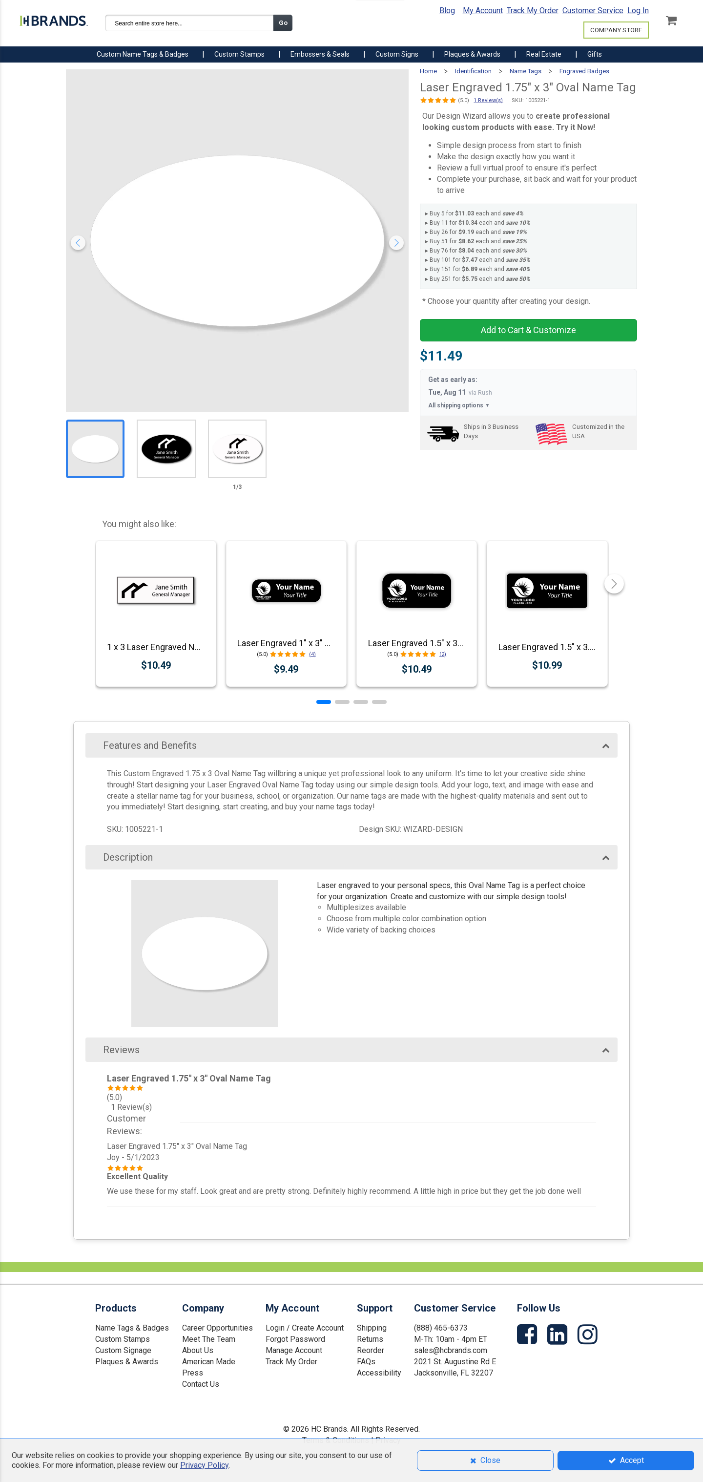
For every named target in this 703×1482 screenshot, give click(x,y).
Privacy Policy (204, 1465)
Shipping (372, 1328)
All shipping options (459, 405)
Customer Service (592, 10)
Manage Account (294, 1350)
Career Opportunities (217, 1328)
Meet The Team (208, 1339)
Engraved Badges (584, 71)
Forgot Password (295, 1339)
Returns (370, 1339)
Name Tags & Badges (132, 1328)
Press (192, 1372)
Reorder (370, 1350)
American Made (208, 1361)
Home (428, 71)
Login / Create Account (305, 1328)
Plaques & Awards (126, 1361)
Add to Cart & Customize (528, 330)
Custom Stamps (122, 1339)
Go (283, 22)
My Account (483, 10)
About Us (197, 1350)
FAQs (366, 1361)
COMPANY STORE (616, 30)
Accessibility (379, 1372)
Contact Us (200, 1384)
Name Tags (525, 71)
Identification (473, 71)
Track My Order (532, 10)
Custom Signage (123, 1350)
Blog (447, 10)
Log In (638, 10)
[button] (323, 702)
